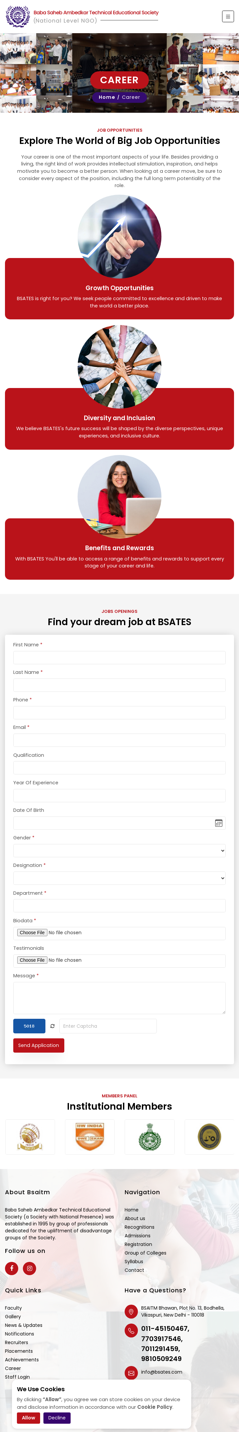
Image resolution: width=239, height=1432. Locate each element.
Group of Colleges (145, 1253)
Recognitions (139, 1227)
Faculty (13, 1308)
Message (26, 986)
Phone (22, 710)
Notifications (19, 1334)
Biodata (24, 931)
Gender (23, 848)
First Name (27, 655)
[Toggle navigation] (228, 16)
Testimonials (28, 958)
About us (135, 1218)
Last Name (28, 682)
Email (21, 738)
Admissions (137, 1235)
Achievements (22, 1359)
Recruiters (16, 1342)
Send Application (38, 1055)
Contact (134, 1270)
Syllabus (134, 1261)
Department (29, 903)
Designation (29, 876)
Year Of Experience (35, 793)
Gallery (13, 1316)
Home (107, 97)
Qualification (28, 765)
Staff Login (17, 1377)
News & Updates (23, 1325)
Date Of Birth (28, 820)
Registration (138, 1244)
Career (13, 1368)
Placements (19, 1351)
